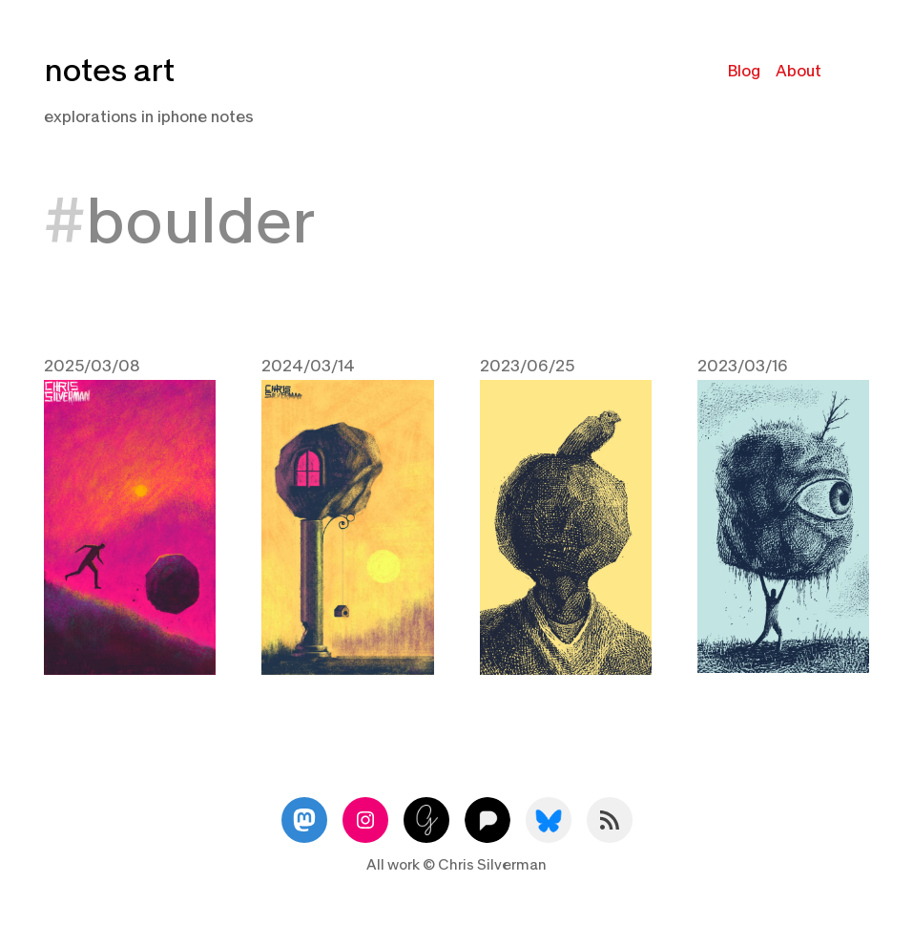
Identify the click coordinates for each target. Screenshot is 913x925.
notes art (109, 71)
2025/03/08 (92, 366)
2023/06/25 (527, 366)
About (798, 71)
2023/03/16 (742, 366)
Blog (744, 71)
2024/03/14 (308, 366)
